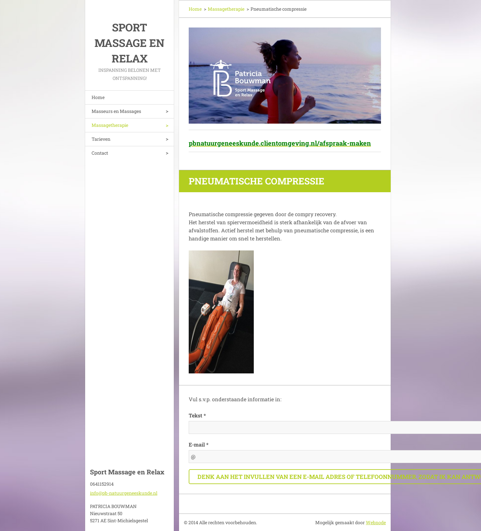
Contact (100, 153)
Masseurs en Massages (116, 111)
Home (98, 97)
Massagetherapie (110, 125)
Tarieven (101, 139)
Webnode (376, 522)
